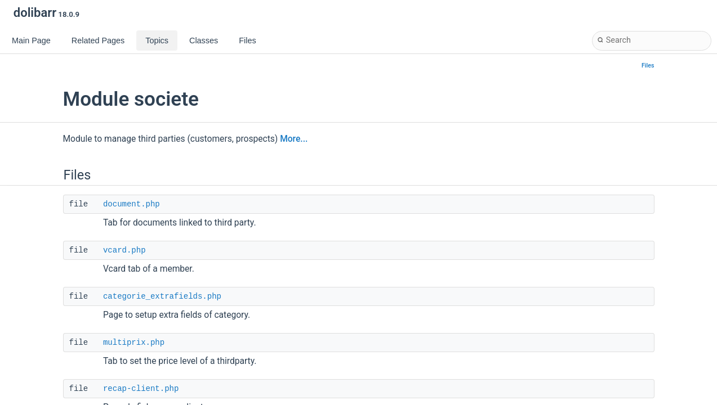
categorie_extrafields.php (162, 296)
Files (648, 65)
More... (294, 139)
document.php (131, 204)
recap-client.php (141, 388)
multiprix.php (133, 342)
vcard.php (124, 250)
